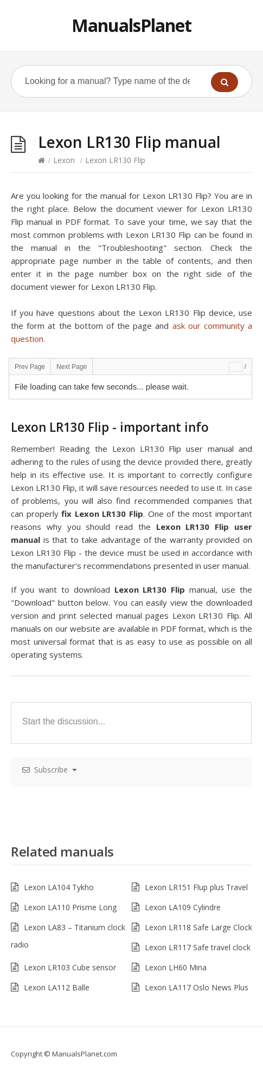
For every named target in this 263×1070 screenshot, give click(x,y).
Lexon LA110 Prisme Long (70, 907)
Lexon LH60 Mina (176, 967)
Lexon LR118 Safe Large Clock (198, 927)
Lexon (64, 160)
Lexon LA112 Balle (56, 987)
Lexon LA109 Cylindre (183, 907)
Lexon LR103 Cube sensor (70, 967)
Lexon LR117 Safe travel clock (198, 947)
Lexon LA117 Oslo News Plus (196, 987)
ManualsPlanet (131, 25)
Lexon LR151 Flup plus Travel (196, 887)
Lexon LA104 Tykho (59, 887)
